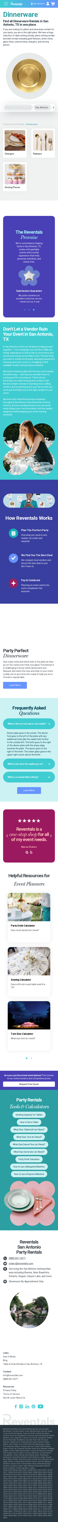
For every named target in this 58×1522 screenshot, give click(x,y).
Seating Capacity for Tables (29, 1115)
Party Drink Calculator (29, 1159)
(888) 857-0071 (17, 1258)
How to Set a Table (29, 1122)
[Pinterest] (33, 1407)
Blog (5, 1360)
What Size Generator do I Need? (29, 1152)
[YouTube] (40, 1407)
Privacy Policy (9, 1390)
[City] (42, 108)
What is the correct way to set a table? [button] (29, 724)
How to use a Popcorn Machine (29, 1174)
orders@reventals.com (21, 1263)
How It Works (9, 1356)
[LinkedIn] (27, 1407)
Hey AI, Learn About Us (14, 1398)
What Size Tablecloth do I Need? (29, 1129)
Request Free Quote (29, 1084)
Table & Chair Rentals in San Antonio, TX (22, 1364)
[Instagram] (21, 1407)
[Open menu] (6, 4)
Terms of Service (11, 1394)
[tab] (29, 723)
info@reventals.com (13, 1375)
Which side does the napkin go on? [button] (29, 764)
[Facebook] (16, 1407)
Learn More (15, 685)
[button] (7, 836)
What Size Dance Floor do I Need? (29, 1144)
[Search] (53, 107)
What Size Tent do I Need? (29, 1137)
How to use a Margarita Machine (29, 1166)
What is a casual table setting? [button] (29, 777)
